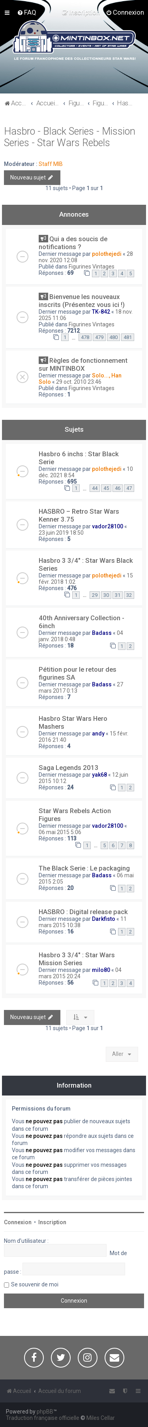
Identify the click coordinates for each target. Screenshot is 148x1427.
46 (117, 488)
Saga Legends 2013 (69, 768)
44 (94, 488)
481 (128, 337)
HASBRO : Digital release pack (83, 912)
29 (94, 595)
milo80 (101, 970)
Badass (102, 633)
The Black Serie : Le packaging (84, 868)
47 (129, 488)
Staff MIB (51, 164)
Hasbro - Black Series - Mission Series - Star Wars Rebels (69, 137)
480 (113, 337)
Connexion (18, 1222)
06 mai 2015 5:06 (60, 832)
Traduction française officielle (42, 1418)
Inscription (52, 1222)
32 (129, 595)
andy (98, 733)
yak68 (99, 775)
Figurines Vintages (91, 266)
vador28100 (107, 526)
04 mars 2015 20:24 (80, 973)
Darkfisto (103, 919)
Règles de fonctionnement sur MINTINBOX (83, 364)
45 (106, 488)
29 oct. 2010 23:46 (78, 382)
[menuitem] (26, 12)
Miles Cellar (100, 1418)
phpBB (45, 1411)
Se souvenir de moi (34, 1284)
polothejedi (107, 254)
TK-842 (101, 312)
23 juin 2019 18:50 (61, 533)
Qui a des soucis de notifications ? (73, 243)
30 (106, 595)
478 (85, 337)
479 (99, 337)
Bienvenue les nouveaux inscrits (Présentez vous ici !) (82, 301)
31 (117, 595)
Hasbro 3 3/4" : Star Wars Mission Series (77, 959)
